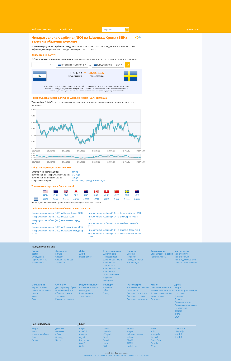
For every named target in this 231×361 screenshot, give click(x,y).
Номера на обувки (64, 290)
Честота (178, 311)
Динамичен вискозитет (161, 287)
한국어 (130, 343)
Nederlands (132, 346)
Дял (138, 37)
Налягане (179, 296)
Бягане (58, 254)
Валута (74, 172)
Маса (34, 296)
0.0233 (55, 199)
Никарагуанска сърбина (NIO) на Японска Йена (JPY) (57, 227)
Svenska (155, 343)
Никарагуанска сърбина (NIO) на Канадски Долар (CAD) (115, 213)
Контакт (96, 355)
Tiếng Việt (179, 331)
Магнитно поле (181, 257)
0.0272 (45, 199)
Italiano (130, 337)
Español (83, 331)
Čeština (82, 346)
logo (115, 13)
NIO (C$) (75, 175)
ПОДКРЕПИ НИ (192, 29)
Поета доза (84, 290)
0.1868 (116, 199)
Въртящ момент (39, 287)
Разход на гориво (135, 260)
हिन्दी (105, 346)
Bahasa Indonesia (135, 334)
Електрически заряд (112, 260)
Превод (88, 180)
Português (155, 334)
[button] (72, 65)
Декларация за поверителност (125, 355)
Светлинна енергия (136, 296)
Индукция (107, 277)
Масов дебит (85, 257)
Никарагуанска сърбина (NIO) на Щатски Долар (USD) (57, 213)
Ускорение (60, 262)
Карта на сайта (106, 355)
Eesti (105, 337)
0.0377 (96, 199)
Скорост (59, 257)
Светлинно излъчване (137, 299)
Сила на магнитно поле (185, 262)
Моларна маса (158, 296)
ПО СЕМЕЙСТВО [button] (63, 29)
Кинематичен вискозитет (162, 290)
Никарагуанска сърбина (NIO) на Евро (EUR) (53, 217)
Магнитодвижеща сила (185, 260)
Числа (177, 314)
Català (82, 343)
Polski (153, 331)
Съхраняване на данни (162, 254)
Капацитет (108, 280)
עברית (105, 343)
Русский (154, 337)
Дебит (82, 254)
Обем (105, 290)
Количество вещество (161, 293)
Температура (99, 180)
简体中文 (178, 334)
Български (84, 340)
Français (83, 334)
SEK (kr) (75, 178)
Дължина (107, 287)
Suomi (106, 340)
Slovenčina (156, 340)
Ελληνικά (107, 334)
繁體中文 (178, 337)
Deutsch (106, 331)
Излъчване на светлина (138, 287)
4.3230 (76, 199)
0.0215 (106, 199)
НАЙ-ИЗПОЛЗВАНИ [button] (41, 29)
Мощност (131, 257)
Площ (106, 293)
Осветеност (132, 290)
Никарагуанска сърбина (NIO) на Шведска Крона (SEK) (114, 230)
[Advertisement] (172, 56)
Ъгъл (176, 317)
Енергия (131, 254)
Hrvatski (130, 328)
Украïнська (179, 328)
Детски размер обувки (65, 287)
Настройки (88, 355)
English (82, 328)
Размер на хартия (182, 302)
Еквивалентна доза (88, 287)
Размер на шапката (64, 299)
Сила (34, 299)
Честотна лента (158, 257)
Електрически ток (111, 268)
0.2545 (126, 199)
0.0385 (86, 199)
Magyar (130, 331)
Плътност (155, 299)
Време (35, 254)
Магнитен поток (181, 254)
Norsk (153, 328)
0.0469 (137, 199)
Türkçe (154, 346)
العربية (82, 337)
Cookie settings (143, 355)
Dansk (106, 328)
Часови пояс (77, 180)
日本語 (130, 340)
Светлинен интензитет (137, 293)
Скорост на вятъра (64, 260)
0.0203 (66, 199)
